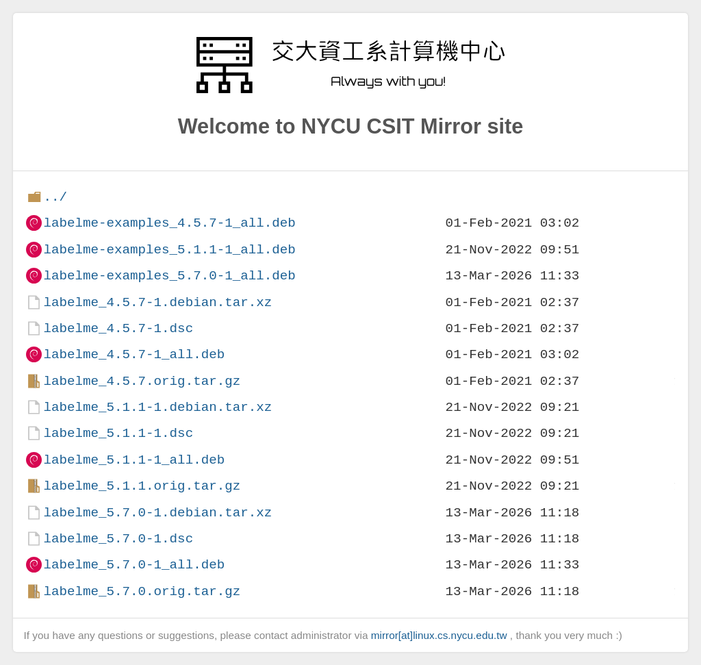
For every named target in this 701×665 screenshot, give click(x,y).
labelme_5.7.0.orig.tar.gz (141, 591)
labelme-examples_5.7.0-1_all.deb (169, 275)
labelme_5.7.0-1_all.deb (134, 564)
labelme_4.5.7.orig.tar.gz (141, 381)
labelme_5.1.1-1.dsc (118, 433)
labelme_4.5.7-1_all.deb (134, 354)
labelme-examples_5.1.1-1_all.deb (169, 249)
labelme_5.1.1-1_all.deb (134, 460)
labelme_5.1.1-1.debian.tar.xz (157, 407)
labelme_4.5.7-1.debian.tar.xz (157, 302)
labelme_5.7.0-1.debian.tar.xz (157, 512)
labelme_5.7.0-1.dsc (118, 538)
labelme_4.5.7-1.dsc (118, 328)
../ (55, 197)
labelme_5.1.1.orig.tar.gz (141, 486)
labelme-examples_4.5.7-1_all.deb (169, 223)
